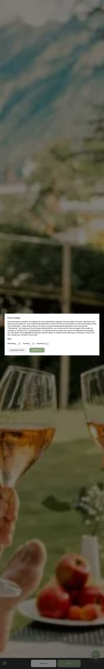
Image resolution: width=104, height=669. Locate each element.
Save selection (17, 350)
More (9, 339)
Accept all (37, 350)
